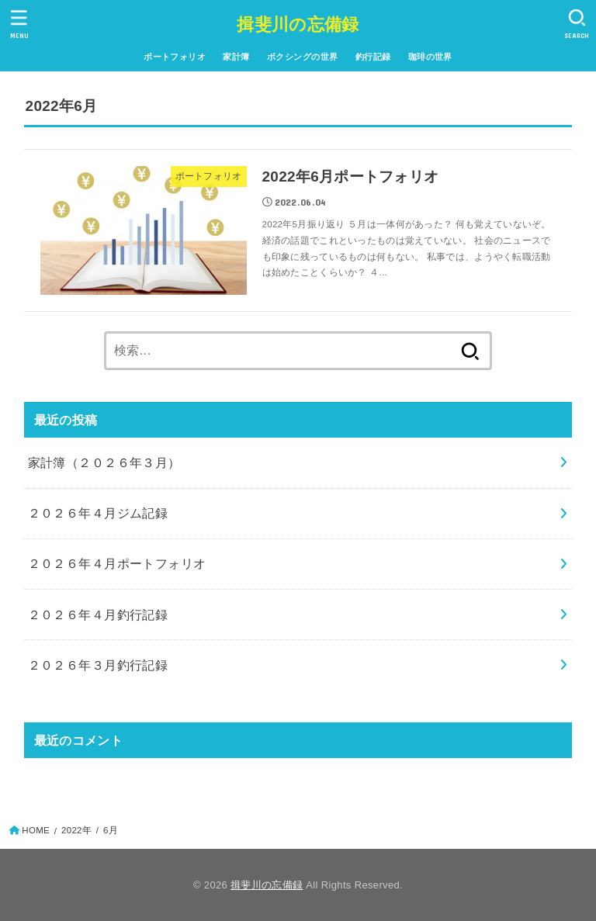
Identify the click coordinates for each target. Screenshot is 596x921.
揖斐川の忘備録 (298, 24)
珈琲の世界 (430, 56)
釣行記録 (373, 56)
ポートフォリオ (175, 56)
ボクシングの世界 (302, 56)
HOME (36, 830)
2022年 (76, 830)
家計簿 (236, 56)
